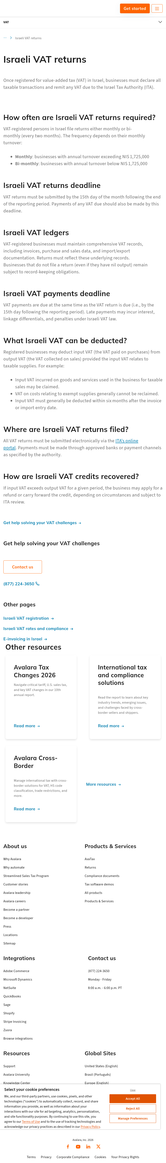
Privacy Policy (90, 1126)
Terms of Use (31, 1121)
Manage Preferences (133, 1118)
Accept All (133, 1098)
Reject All (133, 1108)
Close (133, 1090)
